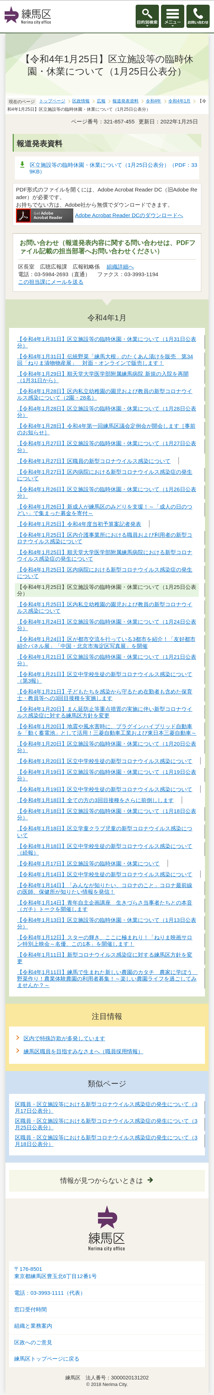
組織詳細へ (120, 267)
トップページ (52, 101)
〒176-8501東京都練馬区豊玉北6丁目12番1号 (55, 1273)
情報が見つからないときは (101, 1180)
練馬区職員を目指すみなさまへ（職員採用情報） (83, 1051)
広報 (101, 101)
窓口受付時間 (30, 1309)
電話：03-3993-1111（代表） (50, 1293)
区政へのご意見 (33, 1342)
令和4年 (153, 101)
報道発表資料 (125, 101)
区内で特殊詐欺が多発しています (64, 1038)
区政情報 (81, 101)
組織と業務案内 (33, 1326)
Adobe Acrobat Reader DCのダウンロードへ (99, 215)
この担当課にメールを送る (50, 282)
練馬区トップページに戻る (46, 1359)
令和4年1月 (179, 101)
